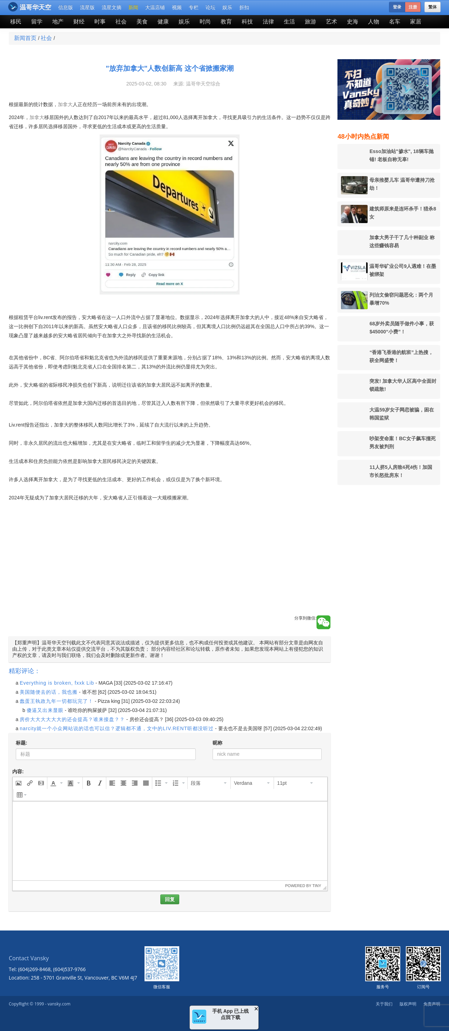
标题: (21, 743)
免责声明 (431, 1004)
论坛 (210, 7)
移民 (15, 22)
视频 (177, 7)
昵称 (217, 743)
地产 (57, 22)
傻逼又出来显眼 (45, 710)
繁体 (432, 7)
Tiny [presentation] (316, 886)
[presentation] (19, 783)
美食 (142, 22)
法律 (268, 22)
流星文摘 (111, 7)
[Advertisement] (169, 566)
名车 (394, 22)
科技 (247, 22)
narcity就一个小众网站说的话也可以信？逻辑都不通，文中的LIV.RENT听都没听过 (117, 728)
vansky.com (58, 1004)
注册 (413, 7)
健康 (163, 22)
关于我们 (384, 1004)
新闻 (133, 7)
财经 (79, 22)
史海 (352, 22)
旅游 (310, 22)
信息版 (65, 7)
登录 (397, 7)
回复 (170, 899)
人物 (373, 22)
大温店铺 (155, 7)
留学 (36, 22)
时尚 (205, 22)
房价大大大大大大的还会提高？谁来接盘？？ (72, 719)
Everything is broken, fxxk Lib (57, 683)
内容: (18, 771)
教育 (226, 22)
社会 (121, 22)
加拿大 (65, 104)
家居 (415, 22)
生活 (289, 22)
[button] (18, 783)
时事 (100, 22)
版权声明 (408, 1004)
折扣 (244, 7)
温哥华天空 (29, 7)
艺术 (331, 22)
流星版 (87, 7)
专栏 (194, 7)
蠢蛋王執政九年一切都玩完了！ (56, 701)
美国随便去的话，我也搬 (49, 692)
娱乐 (227, 7)
